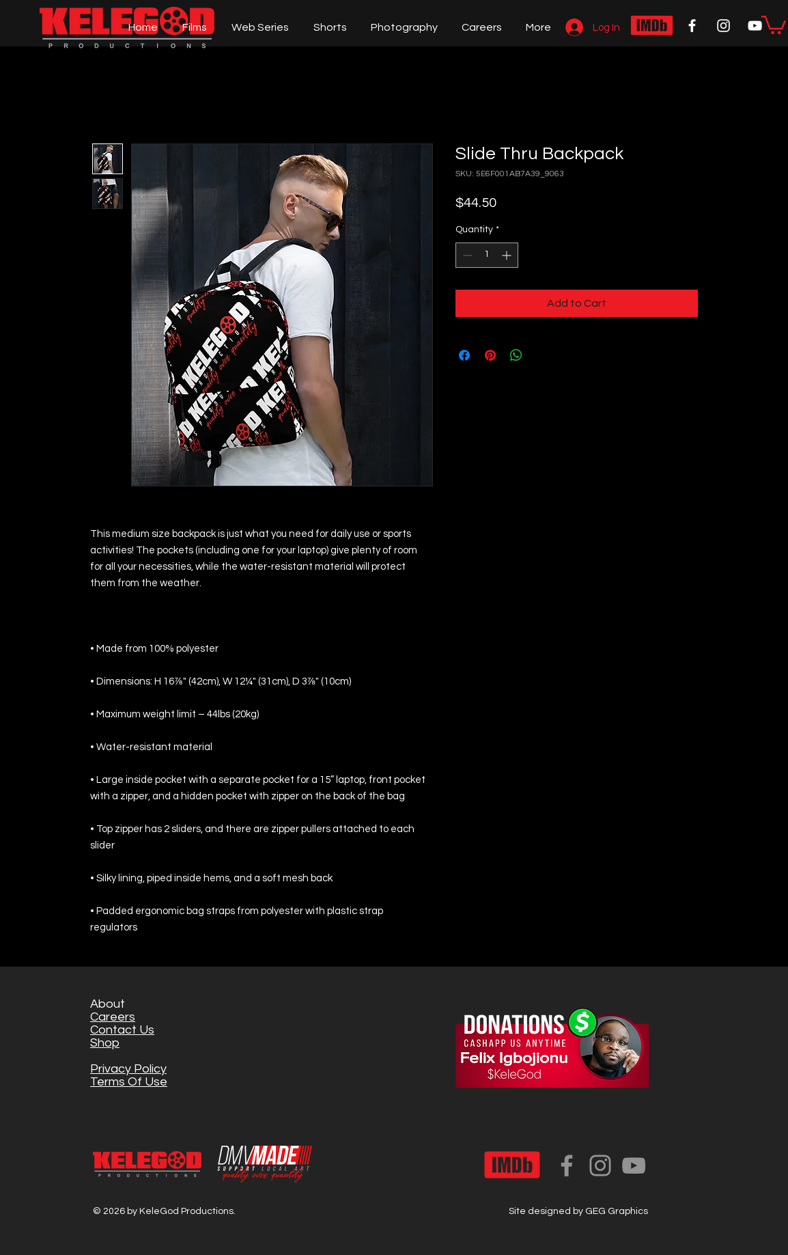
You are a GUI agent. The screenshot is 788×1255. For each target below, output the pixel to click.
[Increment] (507, 255)
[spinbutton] (487, 255)
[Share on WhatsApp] (516, 355)
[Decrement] (466, 255)
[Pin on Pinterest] (490, 355)
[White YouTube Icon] (754, 25)
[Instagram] (600, 1165)
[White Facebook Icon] (692, 25)
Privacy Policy (128, 1068)
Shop (104, 1042)
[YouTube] (633, 1165)
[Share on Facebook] (464, 355)
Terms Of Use (128, 1081)
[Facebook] (566, 1165)
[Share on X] (542, 355)
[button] (773, 24)
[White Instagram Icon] (723, 25)
